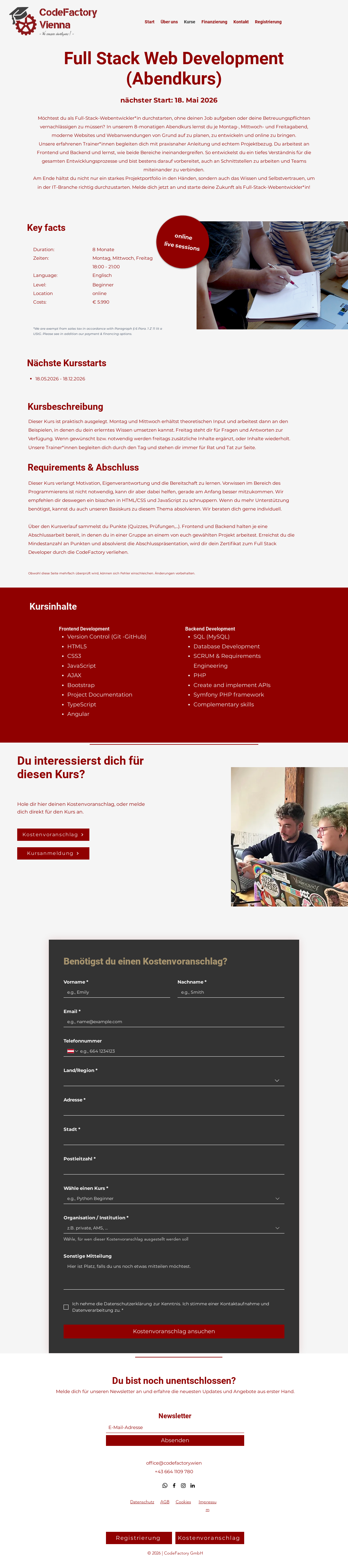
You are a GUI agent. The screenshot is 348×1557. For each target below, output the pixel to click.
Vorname (76, 982)
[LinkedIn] (193, 1485)
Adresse (75, 1100)
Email (72, 1011)
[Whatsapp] (165, 1485)
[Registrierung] (139, 1538)
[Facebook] (174, 1485)
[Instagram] (183, 1485)
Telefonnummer (83, 1041)
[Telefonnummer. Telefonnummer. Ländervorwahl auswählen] (73, 1051)
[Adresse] (172, 1110)
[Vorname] (115, 992)
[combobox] (174, 1081)
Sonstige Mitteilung (88, 1256)
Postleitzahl (80, 1159)
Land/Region (81, 1070)
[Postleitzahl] (172, 1169)
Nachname (192, 982)
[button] (53, 835)
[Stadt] (172, 1140)
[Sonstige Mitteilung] (174, 1275)
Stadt (72, 1129)
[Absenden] (175, 1440)
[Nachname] (229, 992)
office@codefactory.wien (174, 1463)
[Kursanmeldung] (53, 853)
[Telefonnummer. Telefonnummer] (180, 1051)
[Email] (172, 1022)
